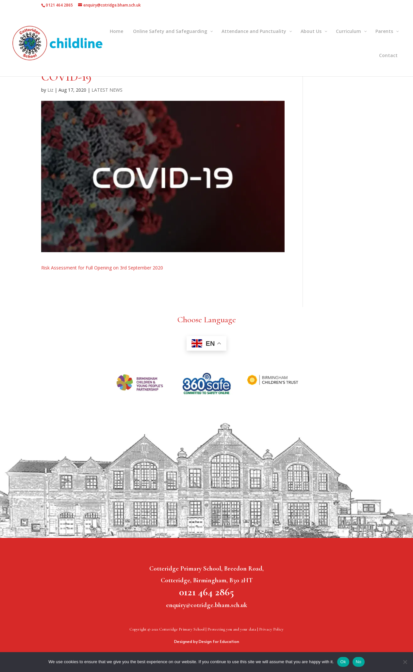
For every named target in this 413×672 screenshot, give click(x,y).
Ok (343, 661)
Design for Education (219, 641)
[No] (405, 662)
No (358, 661)
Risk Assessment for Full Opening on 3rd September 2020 (102, 268)
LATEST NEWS (107, 90)
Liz (50, 90)
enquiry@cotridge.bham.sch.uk (206, 605)
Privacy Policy (271, 629)
